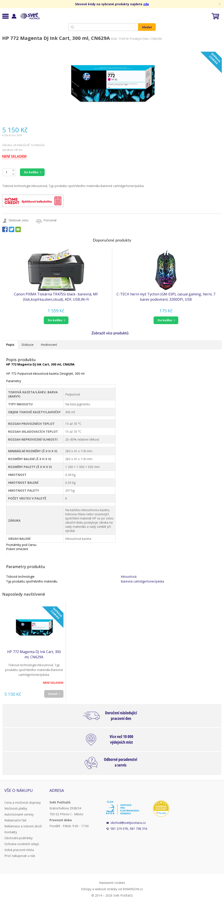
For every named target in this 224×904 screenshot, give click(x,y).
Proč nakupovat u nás (19, 856)
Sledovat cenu (18, 220)
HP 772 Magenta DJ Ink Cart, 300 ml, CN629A (34, 654)
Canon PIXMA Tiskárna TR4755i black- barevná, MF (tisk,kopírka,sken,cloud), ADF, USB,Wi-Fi (56, 297)
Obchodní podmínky (18, 838)
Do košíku (31, 172)
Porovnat (50, 220)
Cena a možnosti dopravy (22, 802)
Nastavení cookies (112, 883)
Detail (52, 694)
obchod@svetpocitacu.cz (128, 823)
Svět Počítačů (29, 16)
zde (146, 4)
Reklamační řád (15, 820)
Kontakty (10, 832)
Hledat (147, 27)
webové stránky (106, 889)
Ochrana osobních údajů (21, 844)
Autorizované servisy (19, 814)
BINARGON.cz (133, 889)
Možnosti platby (15, 808)
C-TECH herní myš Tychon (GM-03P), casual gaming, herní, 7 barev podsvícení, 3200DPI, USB (166, 297)
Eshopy (86, 889)
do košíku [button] (55, 320)
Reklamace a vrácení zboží (23, 826)
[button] (56, 320)
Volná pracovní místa (19, 850)
